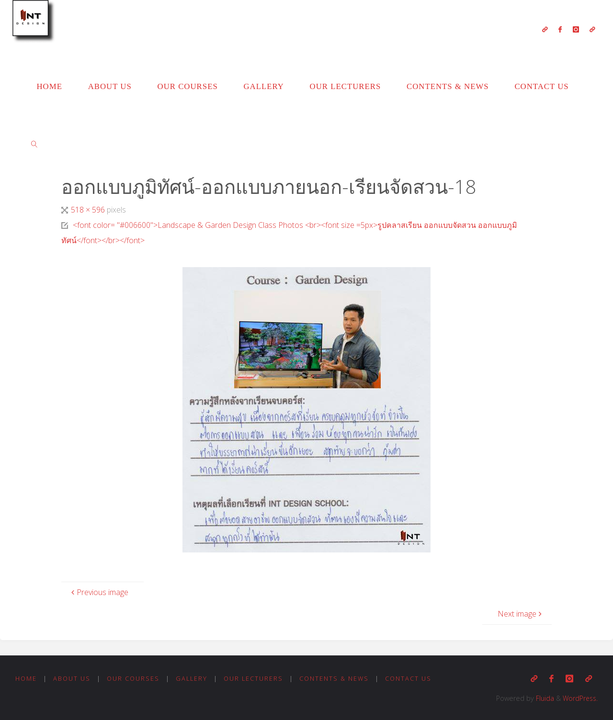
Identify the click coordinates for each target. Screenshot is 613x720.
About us (72, 678)
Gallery (193, 678)
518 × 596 (89, 209)
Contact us (412, 678)
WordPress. (579, 698)
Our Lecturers (255, 678)
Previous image (98, 592)
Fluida (542, 698)
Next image (521, 613)
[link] (34, 143)
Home (26, 678)
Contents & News (337, 678)
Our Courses (133, 678)
